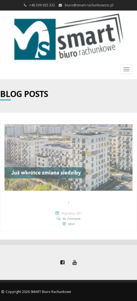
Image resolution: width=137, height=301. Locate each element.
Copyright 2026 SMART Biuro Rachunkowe (38, 291)
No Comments (72, 219)
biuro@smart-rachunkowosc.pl (89, 5)
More (71, 224)
